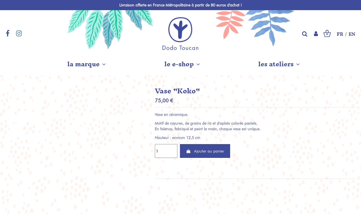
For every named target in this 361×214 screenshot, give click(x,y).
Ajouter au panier (205, 151)
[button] (87, 64)
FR (340, 34)
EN (352, 34)
